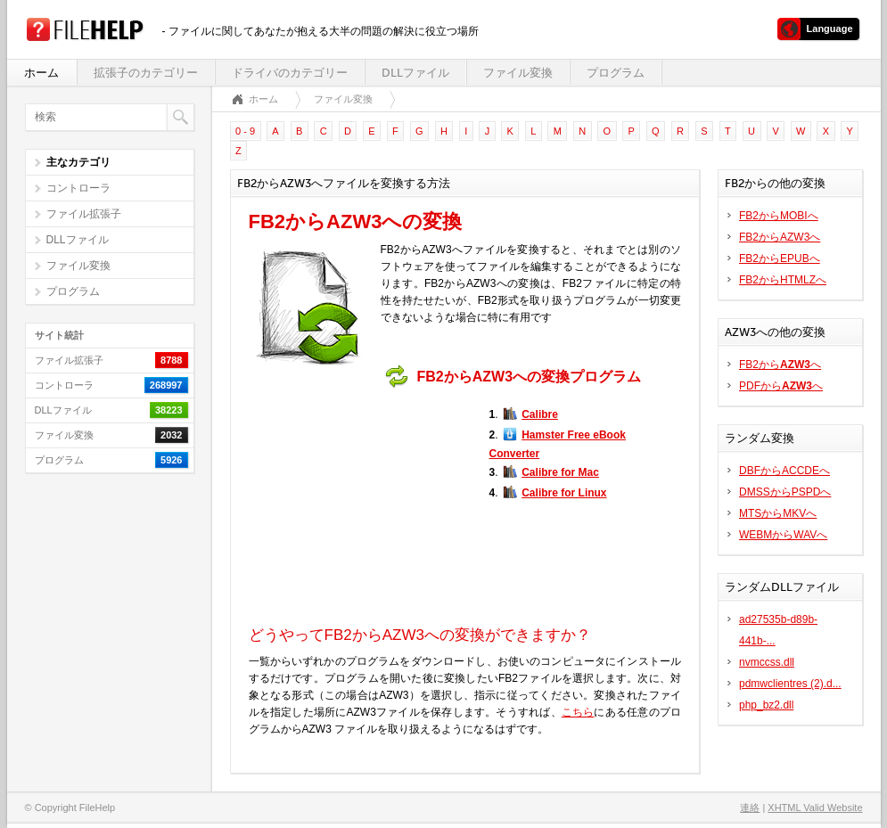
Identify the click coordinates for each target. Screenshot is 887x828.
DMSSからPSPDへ (785, 492)
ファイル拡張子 (83, 214)
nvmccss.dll (766, 662)
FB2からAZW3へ (779, 237)
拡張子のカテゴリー (146, 72)
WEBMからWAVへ (783, 535)
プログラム (616, 72)
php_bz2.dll (766, 705)
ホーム (41, 72)
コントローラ (78, 188)
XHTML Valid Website (815, 807)
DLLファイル (415, 72)
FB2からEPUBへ (779, 258)
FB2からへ (780, 364)
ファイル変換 (518, 72)
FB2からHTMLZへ (782, 280)
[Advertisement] (360, 507)
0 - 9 (245, 131)
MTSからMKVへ (778, 513)
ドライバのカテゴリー (290, 72)
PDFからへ (781, 386)
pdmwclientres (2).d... (790, 683)
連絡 (750, 807)
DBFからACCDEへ (784, 470)
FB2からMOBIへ (778, 215)
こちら (578, 712)
